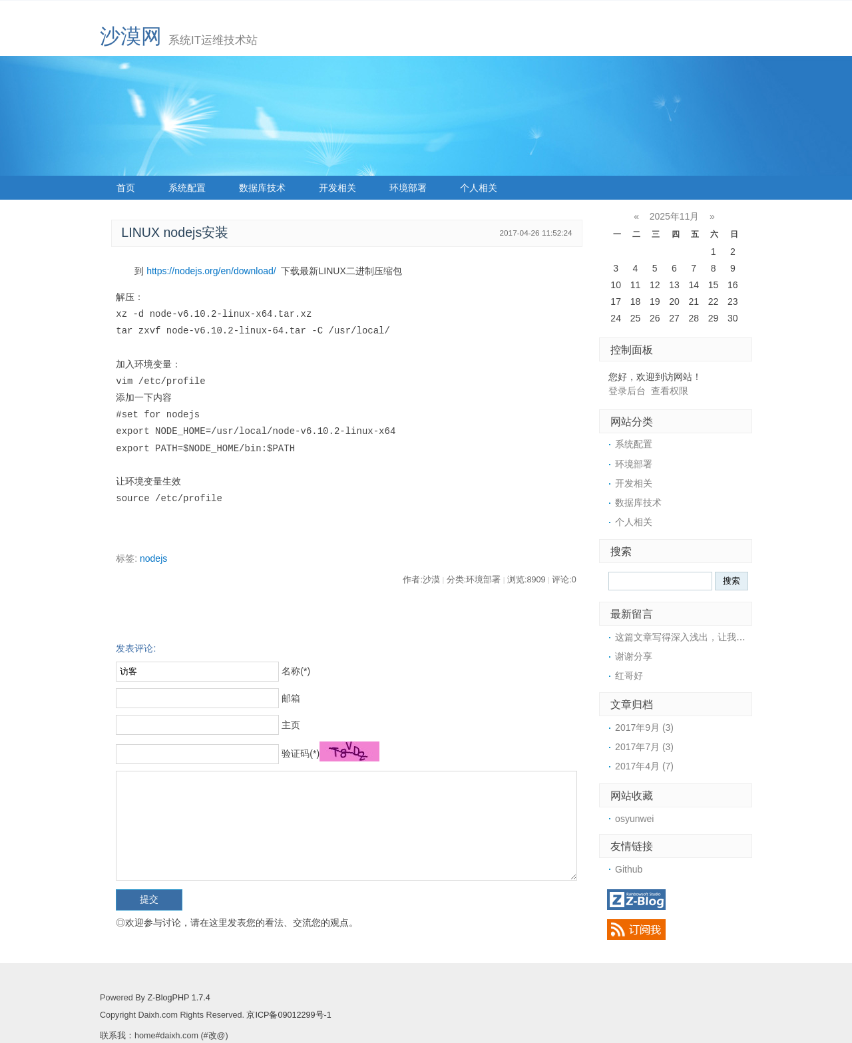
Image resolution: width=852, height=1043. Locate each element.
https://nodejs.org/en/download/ (211, 271)
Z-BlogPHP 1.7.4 (178, 997)
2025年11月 (674, 216)
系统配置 (187, 187)
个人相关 (478, 187)
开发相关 (337, 187)
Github (628, 869)
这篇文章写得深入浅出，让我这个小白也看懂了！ (717, 637)
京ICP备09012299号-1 (288, 1015)
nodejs (153, 558)
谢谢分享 (633, 656)
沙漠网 (131, 36)
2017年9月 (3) (644, 727)
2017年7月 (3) (644, 746)
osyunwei (634, 818)
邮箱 (291, 698)
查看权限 (669, 390)
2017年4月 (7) (644, 766)
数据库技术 (262, 187)
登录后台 (627, 390)
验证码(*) (301, 753)
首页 (125, 187)
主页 (291, 725)
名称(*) (296, 671)
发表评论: (136, 648)
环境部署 (408, 187)
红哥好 (629, 675)
